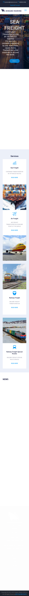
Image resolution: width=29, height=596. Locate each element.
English (12, 5)
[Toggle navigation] (25, 10)
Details (15, 61)
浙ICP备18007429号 (21, 594)
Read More (14, 177)
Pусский (17, 5)
